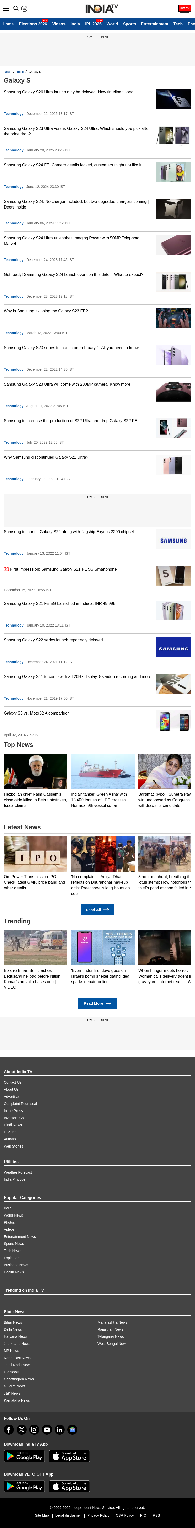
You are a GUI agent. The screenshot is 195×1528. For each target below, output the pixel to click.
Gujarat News (14, 1386)
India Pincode (14, 1179)
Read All (97, 910)
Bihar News (13, 1322)
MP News (11, 1351)
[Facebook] (9, 1430)
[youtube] (47, 1430)
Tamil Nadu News (17, 1365)
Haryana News (15, 1336)
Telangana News (111, 1336)
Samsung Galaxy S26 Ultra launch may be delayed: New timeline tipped (69, 92)
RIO (143, 1515)
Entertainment (154, 24)
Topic (20, 72)
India (75, 24)
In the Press (13, 1111)
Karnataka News (17, 1400)
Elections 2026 (33, 24)
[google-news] (72, 1430)
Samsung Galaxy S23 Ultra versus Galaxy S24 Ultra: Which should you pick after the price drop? (77, 131)
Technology (14, 114)
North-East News (17, 1358)
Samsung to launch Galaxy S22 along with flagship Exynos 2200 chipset (69, 532)
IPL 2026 (93, 24)
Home (8, 24)
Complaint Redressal (20, 1104)
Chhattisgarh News (19, 1379)
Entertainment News (20, 1237)
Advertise (11, 1097)
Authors (10, 1139)
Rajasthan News (110, 1329)
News (7, 72)
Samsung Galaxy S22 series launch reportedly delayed (53, 640)
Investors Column (17, 1118)
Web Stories (13, 1146)
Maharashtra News (112, 1322)
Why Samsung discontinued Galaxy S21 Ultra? (46, 457)
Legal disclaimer (68, 1515)
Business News (16, 1265)
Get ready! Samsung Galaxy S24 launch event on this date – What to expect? (73, 274)
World (112, 24)
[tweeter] (22, 1430)
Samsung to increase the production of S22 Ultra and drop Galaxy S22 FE (70, 421)
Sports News (14, 1244)
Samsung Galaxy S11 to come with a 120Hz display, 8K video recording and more (77, 676)
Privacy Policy (98, 1515)
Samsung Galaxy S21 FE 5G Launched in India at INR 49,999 (59, 603)
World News (13, 1215)
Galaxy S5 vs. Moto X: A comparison (37, 713)
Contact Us (12, 1082)
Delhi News (13, 1329)
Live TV (10, 1132)
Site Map (42, 1515)
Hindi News (13, 1125)
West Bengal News (112, 1344)
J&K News (12, 1393)
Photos (9, 1222)
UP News (11, 1372)
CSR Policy (125, 1515)
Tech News (12, 1251)
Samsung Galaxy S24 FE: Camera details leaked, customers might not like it (72, 165)
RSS (156, 1515)
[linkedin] (60, 1430)
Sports (129, 24)
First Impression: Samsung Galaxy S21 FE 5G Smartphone (60, 568)
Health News (14, 1272)
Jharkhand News (17, 1344)
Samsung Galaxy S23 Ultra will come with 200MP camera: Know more (67, 384)
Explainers (12, 1258)
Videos (59, 24)
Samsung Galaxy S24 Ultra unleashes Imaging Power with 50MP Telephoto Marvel (71, 241)
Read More (97, 1003)
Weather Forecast (18, 1172)
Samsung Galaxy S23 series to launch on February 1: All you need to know (71, 347)
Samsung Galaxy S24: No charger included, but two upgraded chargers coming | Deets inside (76, 204)
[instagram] (34, 1430)
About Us (11, 1089)
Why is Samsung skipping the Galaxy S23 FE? (46, 311)
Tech (178, 24)
